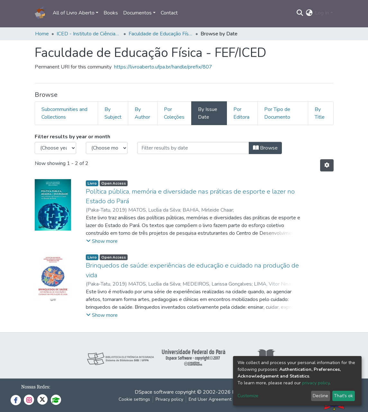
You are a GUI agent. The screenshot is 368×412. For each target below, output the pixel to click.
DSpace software (154, 392)
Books (110, 12)
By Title (320, 113)
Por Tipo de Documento (277, 113)
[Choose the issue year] (55, 148)
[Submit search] (300, 13)
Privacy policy (169, 399)
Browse (265, 147)
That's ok (343, 396)
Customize (248, 396)
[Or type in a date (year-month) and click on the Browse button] (193, 148)
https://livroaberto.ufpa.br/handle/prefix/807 (163, 66)
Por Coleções (174, 113)
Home (42, 33)
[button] (309, 13)
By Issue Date (207, 113)
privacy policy (315, 383)
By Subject (112, 113)
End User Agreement (210, 399)
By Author (142, 113)
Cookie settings (134, 399)
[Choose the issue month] (107, 148)
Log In (322, 12)
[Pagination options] (327, 165)
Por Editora (241, 113)
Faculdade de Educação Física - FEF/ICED (161, 33)
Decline (320, 396)
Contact (169, 12)
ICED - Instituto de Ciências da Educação (89, 33)
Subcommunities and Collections (64, 113)
